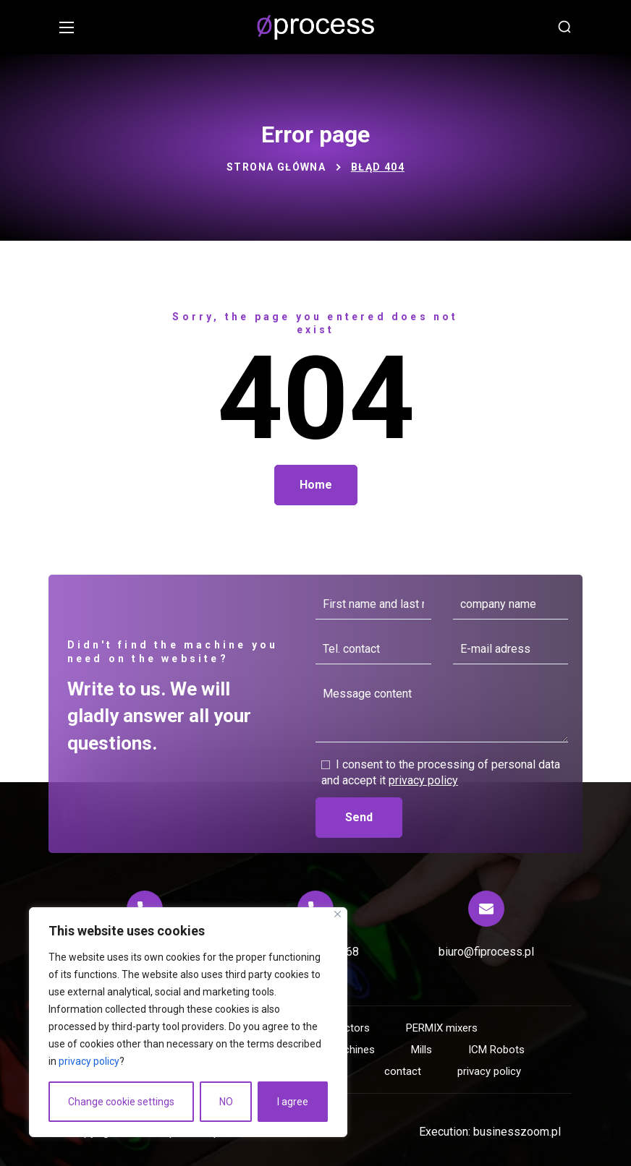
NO (226, 1101)
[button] (564, 27)
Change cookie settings (121, 1101)
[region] (188, 1022)
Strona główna (276, 167)
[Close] (337, 914)
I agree (292, 1101)
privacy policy (89, 1061)
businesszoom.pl (517, 1132)
